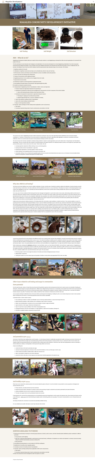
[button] (93, 1)
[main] (47, 22)
